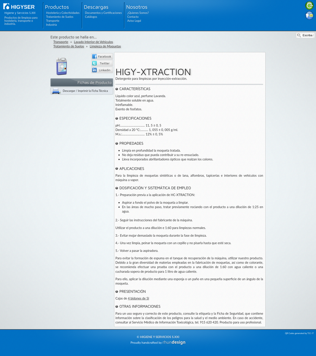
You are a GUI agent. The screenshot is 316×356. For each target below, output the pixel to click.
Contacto (133, 16)
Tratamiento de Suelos (59, 16)
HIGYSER (23, 7)
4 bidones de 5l (138, 298)
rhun (174, 342)
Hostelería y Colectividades (62, 13)
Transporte (52, 20)
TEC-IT (310, 333)
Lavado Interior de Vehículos (93, 42)
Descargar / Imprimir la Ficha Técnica (85, 91)
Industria (51, 24)
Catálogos (91, 16)
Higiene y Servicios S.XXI (159, 337)
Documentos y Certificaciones (103, 13)
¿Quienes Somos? (138, 13)
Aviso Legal (134, 20)
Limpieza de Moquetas (105, 46)
